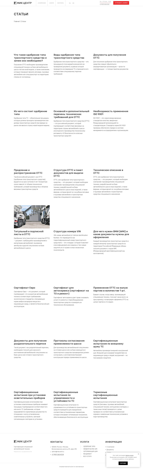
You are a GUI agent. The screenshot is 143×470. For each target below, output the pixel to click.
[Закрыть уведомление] (139, 454)
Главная (17, 21)
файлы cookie (129, 455)
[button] (121, 3)
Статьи (23, 21)
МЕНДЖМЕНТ (87, 454)
